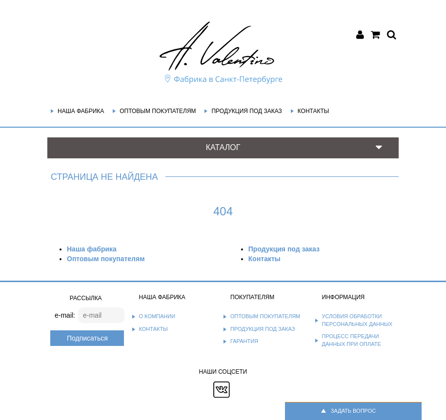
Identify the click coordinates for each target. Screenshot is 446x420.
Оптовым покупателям (158, 111)
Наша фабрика (81, 111)
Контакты (313, 111)
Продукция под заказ (246, 111)
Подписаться (87, 338)
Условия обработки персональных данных (357, 320)
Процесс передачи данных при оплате (351, 340)
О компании (157, 316)
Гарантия (244, 341)
